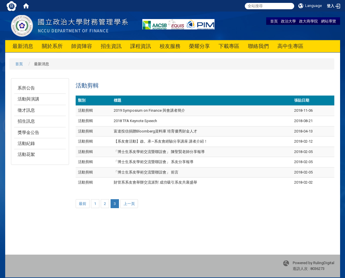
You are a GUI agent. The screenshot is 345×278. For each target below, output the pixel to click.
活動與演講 (28, 99)
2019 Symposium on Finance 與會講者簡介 (149, 110)
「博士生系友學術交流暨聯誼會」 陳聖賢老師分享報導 (159, 152)
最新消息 (22, 46)
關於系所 (52, 46)
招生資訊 (111, 46)
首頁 (274, 21)
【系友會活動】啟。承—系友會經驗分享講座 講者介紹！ (161, 141)
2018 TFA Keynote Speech (135, 121)
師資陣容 (81, 46)
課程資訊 (140, 46)
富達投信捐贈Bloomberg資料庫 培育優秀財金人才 (155, 131)
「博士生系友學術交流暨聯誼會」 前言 (146, 172)
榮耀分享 (199, 46)
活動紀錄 (26, 143)
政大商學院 (308, 21)
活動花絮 (26, 154)
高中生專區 (290, 46)
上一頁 (129, 203)
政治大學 (288, 21)
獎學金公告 (28, 132)
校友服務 (170, 46)
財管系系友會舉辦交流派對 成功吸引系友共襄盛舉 (155, 182)
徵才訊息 (26, 110)
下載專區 (229, 46)
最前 (82, 203)
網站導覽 (328, 21)
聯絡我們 (258, 46)
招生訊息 (26, 121)
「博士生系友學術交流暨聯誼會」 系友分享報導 (153, 162)
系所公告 (26, 88)
